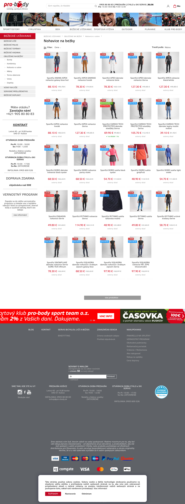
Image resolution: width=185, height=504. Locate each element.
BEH (57, 29)
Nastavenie (70, 494)
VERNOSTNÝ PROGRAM (138, 339)
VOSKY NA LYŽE (10, 87)
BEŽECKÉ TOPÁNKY (12, 49)
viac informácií (20, 215)
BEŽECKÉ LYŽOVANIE (81, 29)
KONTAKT (45, 330)
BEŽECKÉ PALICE (11, 45)
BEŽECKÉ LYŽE (10, 41)
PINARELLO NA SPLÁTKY (138, 336)
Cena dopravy (133, 361)
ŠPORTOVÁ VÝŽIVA (104, 29)
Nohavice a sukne (14, 67)
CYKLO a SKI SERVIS (136, 5)
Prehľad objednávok (106, 339)
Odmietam (87, 494)
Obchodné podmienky (136, 343)
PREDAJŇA (120, 5)
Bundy (9, 60)
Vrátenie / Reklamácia (137, 350)
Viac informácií (100, 489)
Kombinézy (11, 64)
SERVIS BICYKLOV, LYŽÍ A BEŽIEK (74, 330)
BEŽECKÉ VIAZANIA (12, 53)
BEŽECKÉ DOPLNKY (12, 95)
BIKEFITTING (64, 336)
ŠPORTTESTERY (11, 29)
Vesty (9, 79)
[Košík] (176, 6)
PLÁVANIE (150, 29)
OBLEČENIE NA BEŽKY (13, 56)
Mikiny (9, 71)
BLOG (31, 330)
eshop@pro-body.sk (58, 399)
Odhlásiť (74, 380)
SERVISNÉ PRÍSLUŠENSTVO (16, 91)
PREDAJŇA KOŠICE (58, 386)
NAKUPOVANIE (134, 330)
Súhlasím (53, 494)
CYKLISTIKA (35, 29)
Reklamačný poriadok (136, 346)
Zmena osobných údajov (108, 336)
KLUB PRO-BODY (173, 29)
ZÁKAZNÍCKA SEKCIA (107, 330)
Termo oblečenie (13, 75)
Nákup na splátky (135, 357)
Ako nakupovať (133, 354)
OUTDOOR (127, 29)
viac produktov (111, 298)
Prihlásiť (111, 376)
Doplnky (10, 83)
